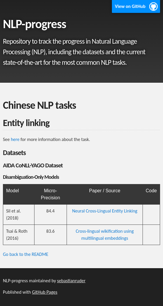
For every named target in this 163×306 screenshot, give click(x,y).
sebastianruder (71, 280)
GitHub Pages (45, 292)
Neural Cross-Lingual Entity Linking (104, 211)
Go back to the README (25, 254)
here (15, 139)
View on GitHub (130, 6)
